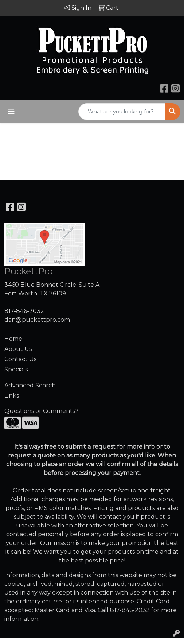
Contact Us (20, 359)
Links (11, 395)
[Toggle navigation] (11, 112)
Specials (16, 369)
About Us (18, 348)
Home (13, 338)
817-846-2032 (24, 311)
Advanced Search (30, 385)
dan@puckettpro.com (37, 319)
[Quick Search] (121, 111)
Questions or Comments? (41, 410)
